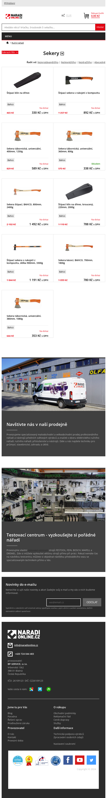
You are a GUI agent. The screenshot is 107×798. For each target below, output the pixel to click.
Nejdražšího (85, 62)
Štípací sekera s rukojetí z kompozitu (79, 92)
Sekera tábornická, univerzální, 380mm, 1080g (24, 317)
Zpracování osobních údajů (68, 737)
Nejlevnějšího (68, 62)
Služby (57, 723)
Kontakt (12, 737)
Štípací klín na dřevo (18, 92)
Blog (10, 713)
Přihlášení (9, 3)
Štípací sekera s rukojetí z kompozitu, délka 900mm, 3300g (25, 261)
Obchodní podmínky (65, 713)
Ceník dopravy (61, 719)
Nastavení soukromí (64, 743)
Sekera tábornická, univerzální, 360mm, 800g (75, 150)
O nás (11, 734)
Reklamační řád (62, 716)
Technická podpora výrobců (69, 734)
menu (8, 36)
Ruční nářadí (18, 42)
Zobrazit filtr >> (10, 52)
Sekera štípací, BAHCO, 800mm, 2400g (24, 206)
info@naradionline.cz (26, 645)
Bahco (11, 104)
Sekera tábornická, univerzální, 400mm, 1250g (24, 150)
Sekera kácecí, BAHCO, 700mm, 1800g (75, 261)
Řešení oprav (15, 719)
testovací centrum (38, 550)
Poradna (12, 716)
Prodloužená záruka (18, 723)
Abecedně (99, 62)
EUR (68, 15)
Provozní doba (15, 740)
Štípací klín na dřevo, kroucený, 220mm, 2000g (76, 206)
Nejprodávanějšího (48, 62)
